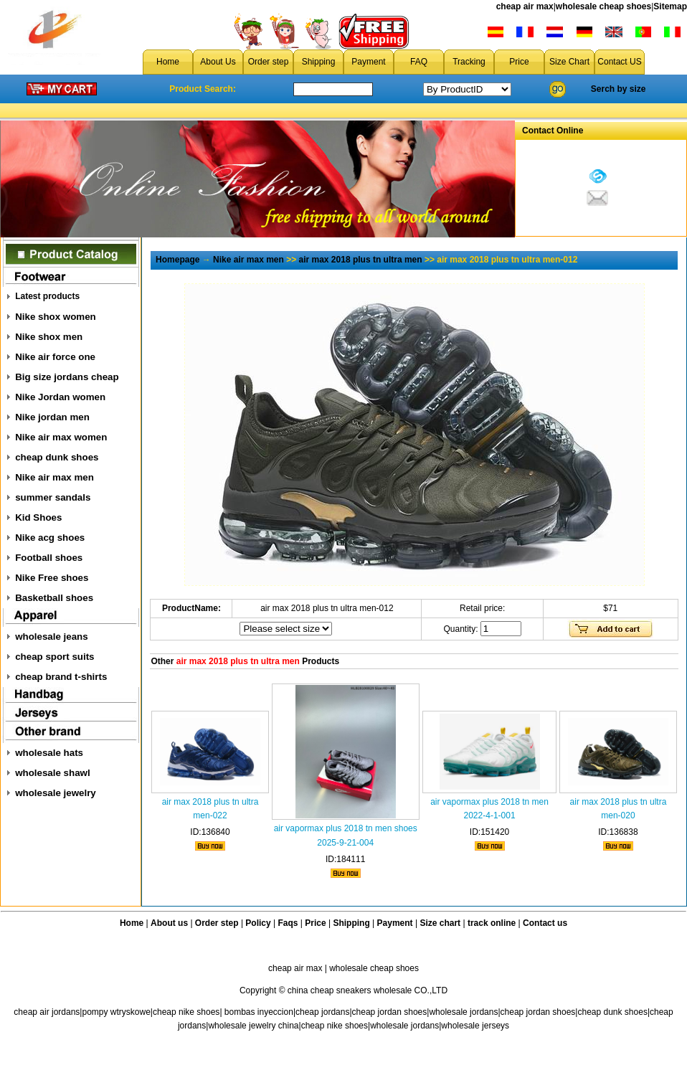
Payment (368, 62)
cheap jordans (322, 1012)
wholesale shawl (52, 772)
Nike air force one (55, 356)
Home (167, 62)
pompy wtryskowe (116, 1012)
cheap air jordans (47, 1012)
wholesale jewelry (55, 792)
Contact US (619, 62)
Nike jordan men (52, 417)
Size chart (440, 923)
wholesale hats (49, 752)
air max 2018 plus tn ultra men (360, 260)
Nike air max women (61, 437)
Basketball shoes (54, 597)
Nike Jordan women (60, 397)
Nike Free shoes (51, 577)
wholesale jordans (463, 1012)
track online (492, 923)
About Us (217, 62)
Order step (268, 62)
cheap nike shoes (186, 1012)
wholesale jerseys (475, 1026)
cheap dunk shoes (56, 457)
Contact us (545, 923)
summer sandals (52, 497)
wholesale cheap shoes (603, 6)
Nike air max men (54, 477)
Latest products (47, 296)
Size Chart (569, 62)
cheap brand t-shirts (61, 676)
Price (519, 62)
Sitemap (670, 6)
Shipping (319, 62)
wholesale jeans (51, 636)
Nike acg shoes (50, 537)
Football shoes (48, 557)
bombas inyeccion (258, 1012)
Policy (257, 923)
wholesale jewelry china (253, 1026)
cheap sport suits (54, 656)
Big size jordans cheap (66, 377)
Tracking (469, 62)
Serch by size (618, 89)
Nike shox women (55, 316)
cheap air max (525, 6)
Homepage (177, 260)
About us (169, 923)
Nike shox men (48, 336)
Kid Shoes (38, 517)
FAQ (418, 62)
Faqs (288, 923)
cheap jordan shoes (389, 1012)
